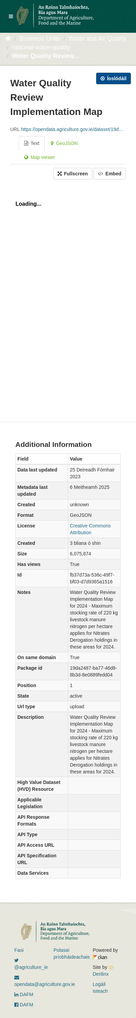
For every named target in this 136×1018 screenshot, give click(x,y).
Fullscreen (73, 173)
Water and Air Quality (97, 38)
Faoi (19, 950)
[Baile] (8, 38)
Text (31, 143)
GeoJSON (64, 143)
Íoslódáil (113, 78)
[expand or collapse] (11, 16)
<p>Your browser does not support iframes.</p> (68, 299)
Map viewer (39, 157)
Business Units (39, 38)
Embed (109, 173)
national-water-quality (41, 47)
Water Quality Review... (45, 56)
